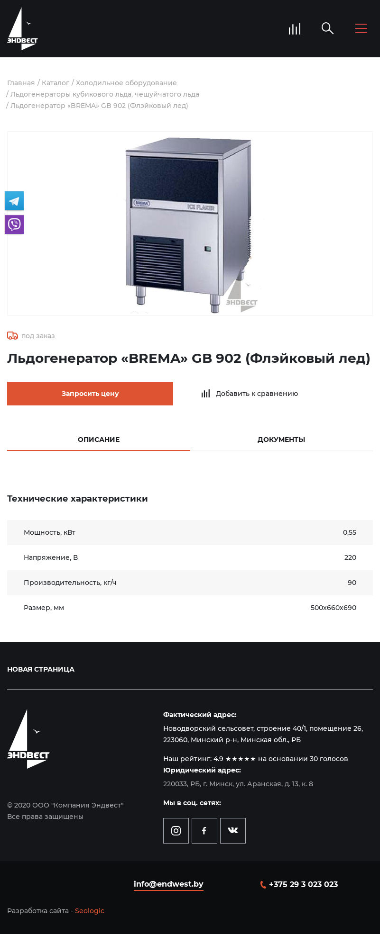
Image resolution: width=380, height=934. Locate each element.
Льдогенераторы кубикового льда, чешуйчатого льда (104, 94)
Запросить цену (90, 393)
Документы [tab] (281, 439)
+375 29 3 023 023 (303, 884)
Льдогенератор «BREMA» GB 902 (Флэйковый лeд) (99, 105)
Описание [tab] (99, 439)
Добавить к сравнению (257, 393)
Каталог (55, 83)
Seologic (89, 911)
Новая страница (40, 669)
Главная (21, 83)
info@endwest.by (169, 884)
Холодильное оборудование (126, 83)
